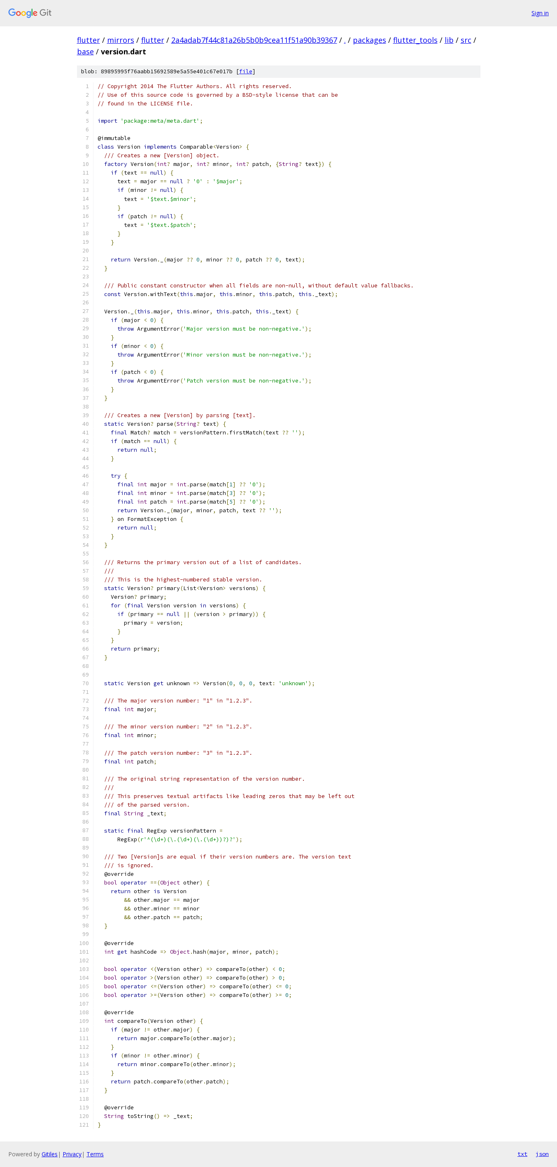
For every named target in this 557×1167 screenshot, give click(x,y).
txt (522, 1154)
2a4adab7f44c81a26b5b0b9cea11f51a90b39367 (254, 40)
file (245, 71)
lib (449, 40)
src (466, 40)
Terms (95, 1154)
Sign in (540, 13)
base (85, 51)
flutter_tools (415, 40)
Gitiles (50, 1154)
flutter (88, 40)
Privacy (72, 1154)
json (542, 1154)
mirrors (120, 40)
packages (369, 40)
